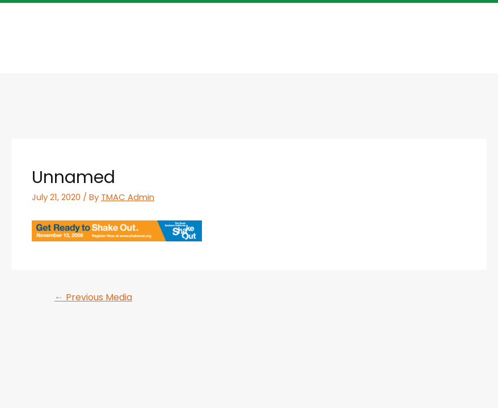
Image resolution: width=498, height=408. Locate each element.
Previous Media (93, 297)
